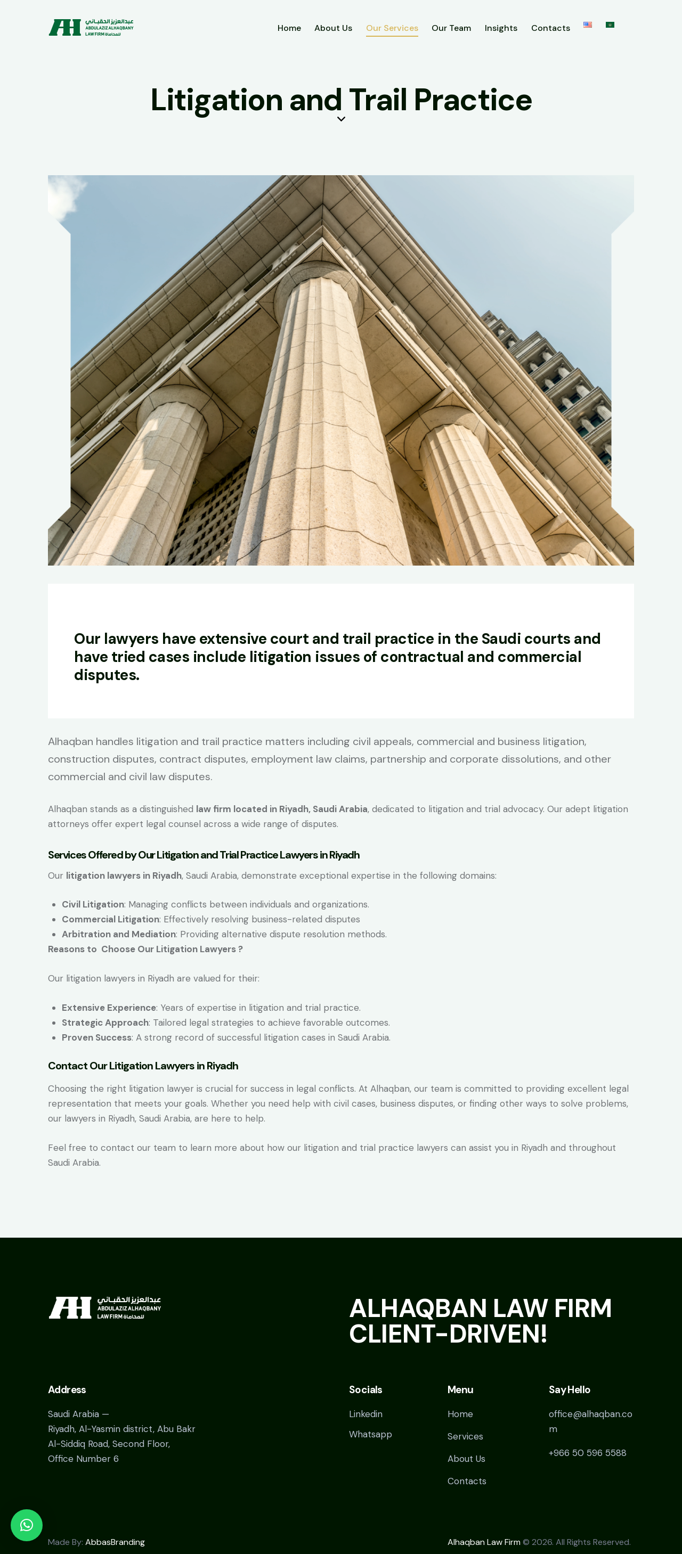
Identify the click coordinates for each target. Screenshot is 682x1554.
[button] (27, 1525)
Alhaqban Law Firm (484, 1542)
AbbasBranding (115, 1542)
